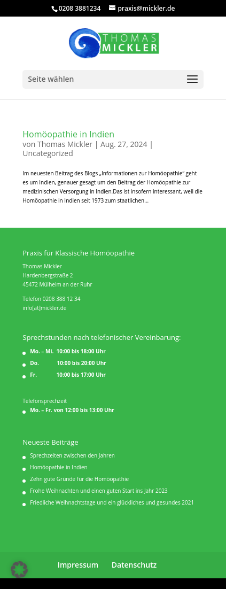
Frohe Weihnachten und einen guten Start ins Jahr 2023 (99, 490)
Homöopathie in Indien (68, 134)
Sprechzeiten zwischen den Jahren (72, 455)
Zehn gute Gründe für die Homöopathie (79, 479)
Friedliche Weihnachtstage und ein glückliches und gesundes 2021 (112, 502)
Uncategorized (47, 153)
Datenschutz (134, 565)
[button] (19, 570)
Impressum (78, 565)
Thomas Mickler (64, 144)
